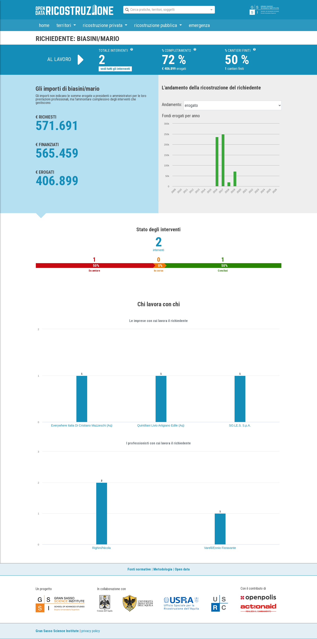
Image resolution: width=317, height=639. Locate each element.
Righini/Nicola (101, 548)
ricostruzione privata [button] (103, 25)
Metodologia (162, 569)
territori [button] (64, 25)
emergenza (199, 25)
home (44, 25)
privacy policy (90, 631)
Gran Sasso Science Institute (57, 631)
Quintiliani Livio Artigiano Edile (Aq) (160, 425)
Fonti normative (139, 569)
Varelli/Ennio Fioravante (220, 548)
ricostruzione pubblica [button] (156, 25)
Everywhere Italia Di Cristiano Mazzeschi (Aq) (81, 425)
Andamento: (172, 104)
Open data (182, 569)
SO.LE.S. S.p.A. (240, 425)
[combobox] (165, 10)
